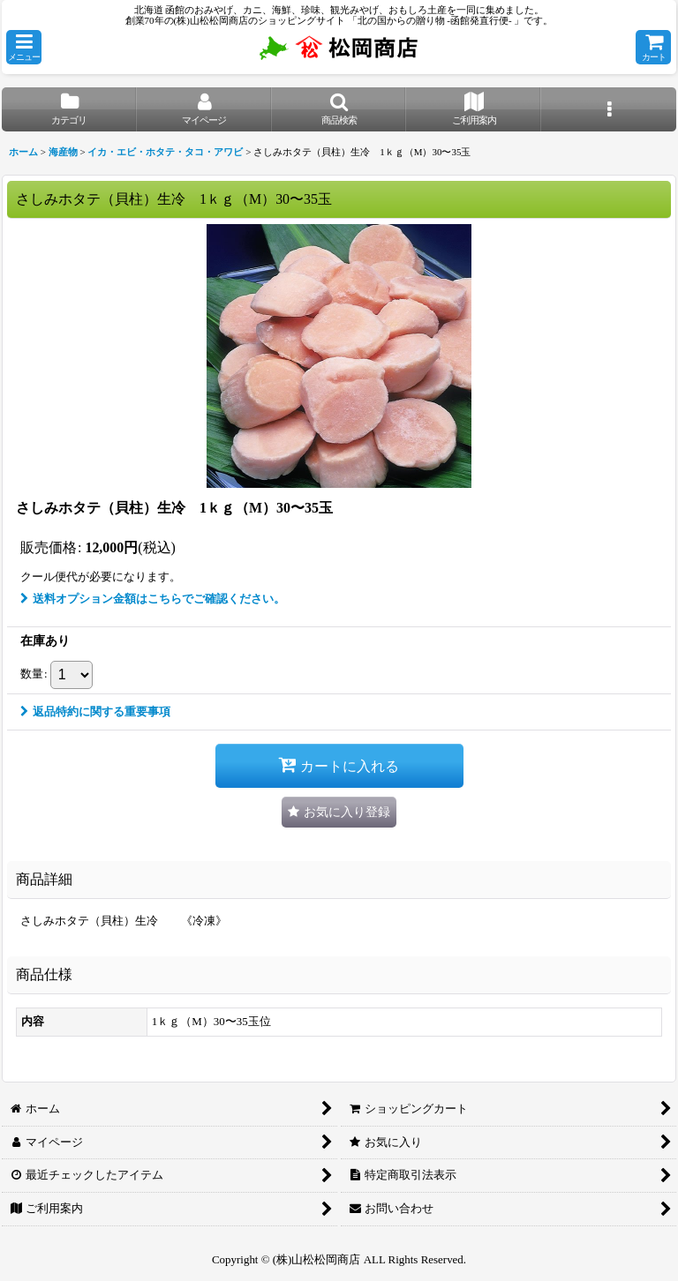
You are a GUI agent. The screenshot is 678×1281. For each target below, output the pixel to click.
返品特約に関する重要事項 (95, 711)
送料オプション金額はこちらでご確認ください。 (152, 598)
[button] (23, 47)
